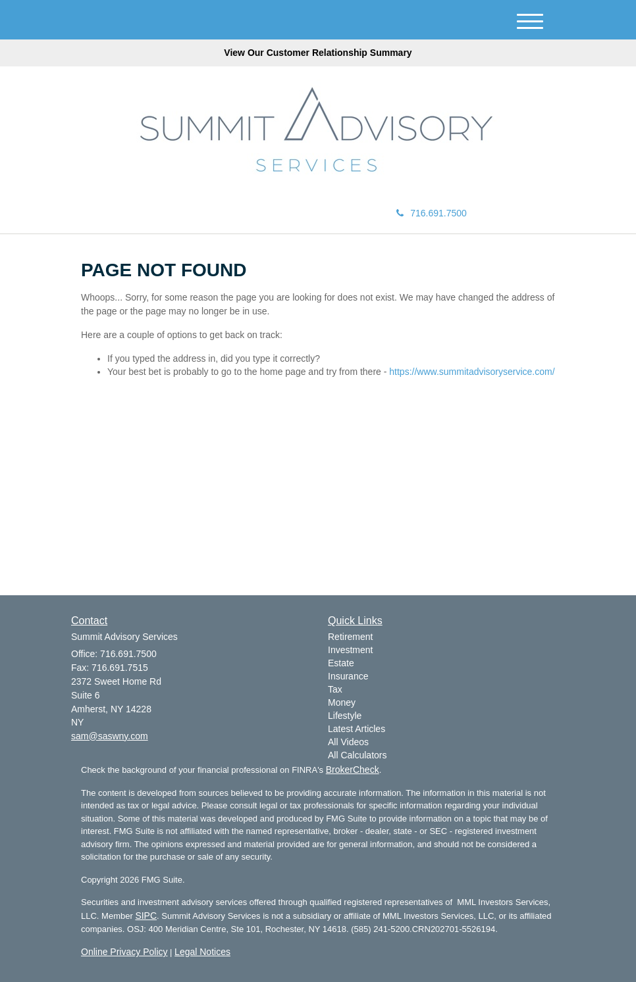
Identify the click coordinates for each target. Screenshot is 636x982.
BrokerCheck (352, 769)
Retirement (350, 636)
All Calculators (357, 755)
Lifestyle (344, 715)
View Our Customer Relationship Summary (317, 52)
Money (342, 702)
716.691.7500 (431, 213)
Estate (341, 663)
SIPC (146, 915)
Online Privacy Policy (124, 951)
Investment (350, 650)
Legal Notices (202, 951)
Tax (335, 689)
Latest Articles (356, 729)
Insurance (348, 676)
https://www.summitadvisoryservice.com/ (471, 371)
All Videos (348, 742)
